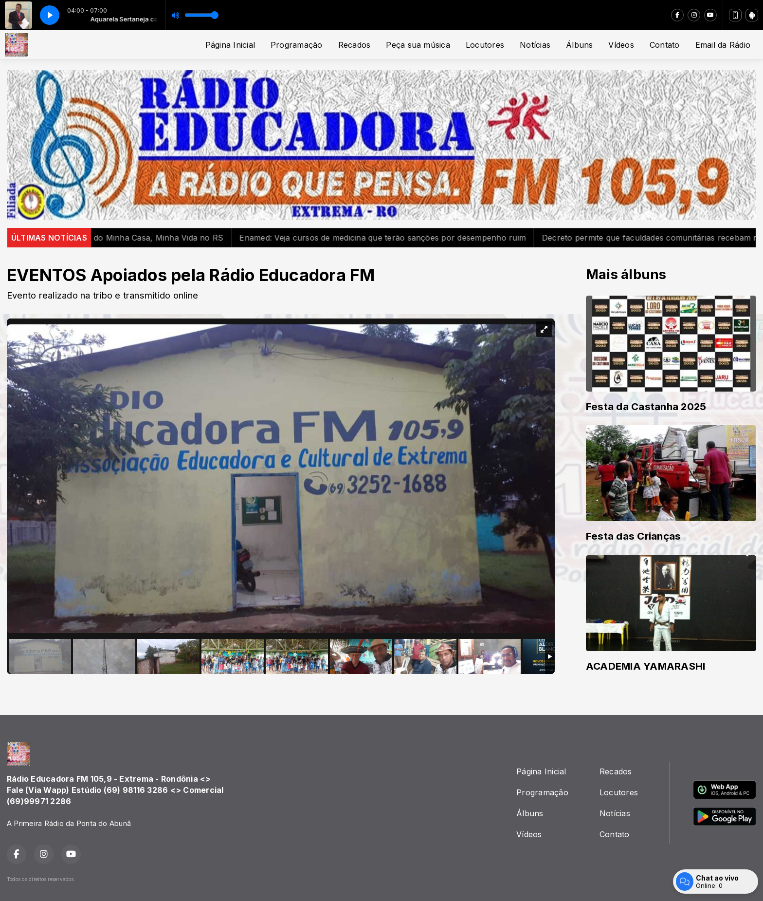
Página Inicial (230, 45)
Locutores (485, 45)
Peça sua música (418, 45)
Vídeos (621, 45)
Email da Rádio (722, 45)
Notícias (535, 45)
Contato (665, 45)
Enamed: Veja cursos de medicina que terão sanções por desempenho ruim (393, 238)
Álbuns (579, 45)
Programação (297, 45)
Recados (354, 45)
